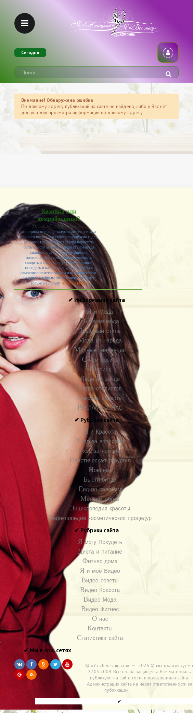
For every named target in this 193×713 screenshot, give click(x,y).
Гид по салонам (100, 489)
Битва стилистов (100, 388)
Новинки (100, 470)
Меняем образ (99, 499)
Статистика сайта (100, 638)
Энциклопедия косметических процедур (100, 518)
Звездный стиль (99, 331)
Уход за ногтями (100, 451)
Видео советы (100, 580)
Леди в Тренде (100, 379)
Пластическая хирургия (100, 460)
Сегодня (30, 52)
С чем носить (100, 360)
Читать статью (74, 283)
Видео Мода (100, 600)
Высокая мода (100, 321)
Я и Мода (100, 312)
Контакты (100, 628)
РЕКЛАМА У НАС (100, 408)
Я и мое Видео (100, 571)
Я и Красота (99, 432)
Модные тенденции (100, 350)
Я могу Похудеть (100, 542)
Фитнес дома (99, 561)
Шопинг (100, 369)
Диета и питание (100, 552)
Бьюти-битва (99, 480)
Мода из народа (100, 340)
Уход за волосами (100, 441)
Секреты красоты (100, 398)
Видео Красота (100, 590)
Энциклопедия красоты (99, 508)
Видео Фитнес (100, 609)
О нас (100, 619)
